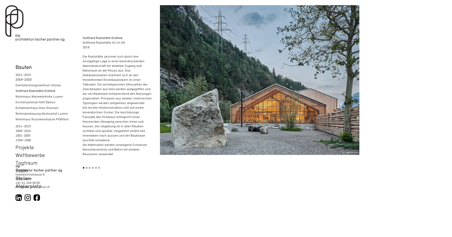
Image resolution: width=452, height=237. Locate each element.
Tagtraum (26, 163)
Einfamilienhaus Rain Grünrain (37, 108)
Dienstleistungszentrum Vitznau (38, 85)
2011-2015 (23, 126)
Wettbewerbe (30, 155)
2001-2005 (22, 135)
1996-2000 (23, 140)
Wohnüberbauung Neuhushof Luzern (41, 113)
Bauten (23, 67)
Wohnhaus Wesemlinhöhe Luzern (39, 96)
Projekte (24, 148)
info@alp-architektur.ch (32, 187)
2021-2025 (23, 75)
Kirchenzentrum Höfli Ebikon (35, 102)
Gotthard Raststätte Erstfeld (35, 91)
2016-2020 (23, 79)
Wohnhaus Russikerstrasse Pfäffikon (42, 119)
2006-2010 (23, 131)
